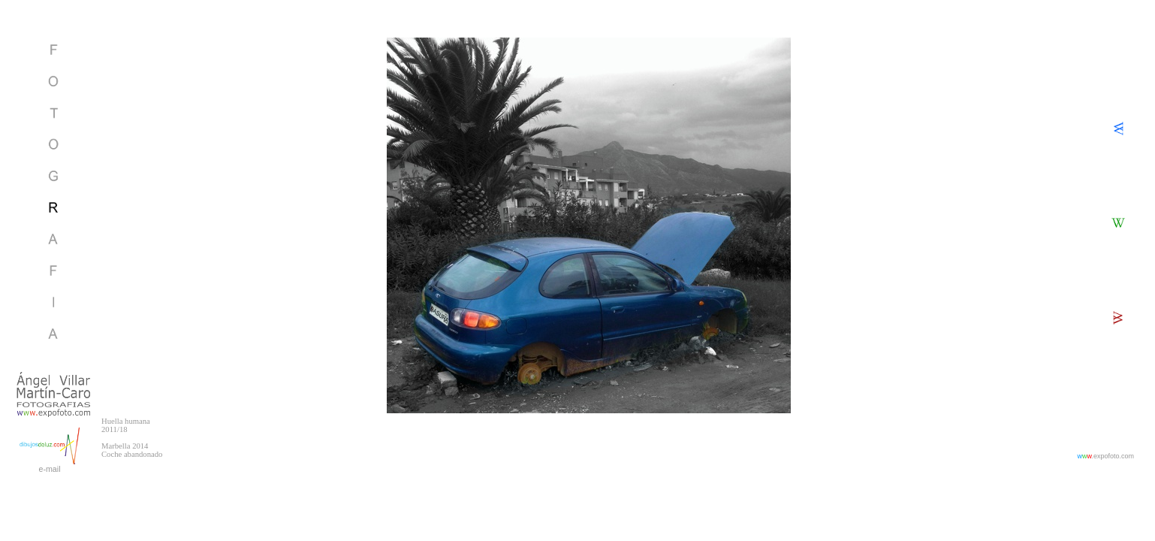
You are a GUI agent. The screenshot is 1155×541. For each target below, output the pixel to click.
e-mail (49, 468)
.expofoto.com (1105, 456)
